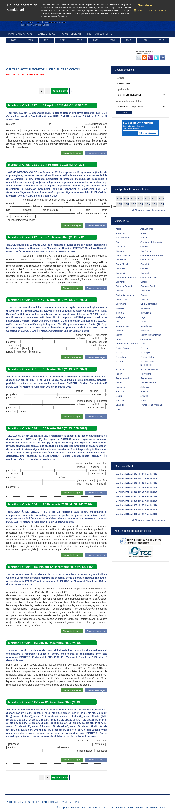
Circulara (120, 251)
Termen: (120, 78)
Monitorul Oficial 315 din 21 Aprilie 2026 (136, 478)
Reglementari (122, 378)
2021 (95, 40)
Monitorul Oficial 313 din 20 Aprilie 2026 (136, 496)
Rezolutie (120, 387)
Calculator (121, 246)
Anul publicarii (72, 33)
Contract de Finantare (126, 277)
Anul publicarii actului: (129, 101)
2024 (46, 40)
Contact (162, 807)
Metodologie (146, 326)
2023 (62, 40)
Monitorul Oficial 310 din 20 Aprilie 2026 (136, 483)
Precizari (120, 352)
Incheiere (145, 308)
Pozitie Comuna (123, 348)
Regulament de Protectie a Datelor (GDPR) (105, 5)
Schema (144, 387)
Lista (118, 321)
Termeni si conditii (124, 807)
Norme (119, 335)
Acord (118, 229)
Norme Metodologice (150, 335)
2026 (13, 40)
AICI (117, 13)
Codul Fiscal (146, 259)
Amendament (122, 237)
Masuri (143, 321)
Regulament (146, 378)
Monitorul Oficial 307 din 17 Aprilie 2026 (136, 505)
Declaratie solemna (125, 295)
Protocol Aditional (149, 369)
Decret (143, 295)
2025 (30, 40)
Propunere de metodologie (147, 363)
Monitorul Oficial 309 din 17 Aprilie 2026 (136, 514)
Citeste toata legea (72, 153)
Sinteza (144, 391)
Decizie (119, 290)
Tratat (118, 409)
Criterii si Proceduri (125, 286)
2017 (161, 40)
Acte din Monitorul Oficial (23, 802)
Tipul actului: (123, 89)
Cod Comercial (123, 255)
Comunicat (121, 268)
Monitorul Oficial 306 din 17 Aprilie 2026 (136, 500)
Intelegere (120, 317)
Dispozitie (145, 299)
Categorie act (47, 33)
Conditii (144, 268)
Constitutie (121, 273)
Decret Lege (122, 299)
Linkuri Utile (107, 807)
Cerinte (144, 246)
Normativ (144, 330)
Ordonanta (145, 339)
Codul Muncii (122, 264)
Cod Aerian (145, 251)
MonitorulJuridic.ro (91, 807)
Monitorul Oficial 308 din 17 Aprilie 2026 (136, 509)
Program (120, 361)
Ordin (118, 339)
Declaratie (145, 290)
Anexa (143, 237)
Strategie (120, 405)
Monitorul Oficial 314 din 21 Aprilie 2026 (136, 474)
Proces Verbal (147, 357)
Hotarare (120, 308)
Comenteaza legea (96, 153)
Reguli (119, 382)
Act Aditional (146, 229)
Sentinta (120, 391)
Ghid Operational (148, 304)
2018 (144, 40)
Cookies (139, 807)
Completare (146, 264)
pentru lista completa (150, 210)
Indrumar (120, 313)
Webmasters (150, 807)
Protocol (120, 369)
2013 (161, 204)
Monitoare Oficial (20, 33)
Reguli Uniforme (148, 382)
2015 (147, 204)
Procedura (121, 357)
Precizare (145, 348)
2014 (154, 204)
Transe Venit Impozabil (151, 405)
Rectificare (145, 374)
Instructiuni (145, 313)
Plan (142, 343)
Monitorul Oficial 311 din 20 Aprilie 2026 (136, 487)
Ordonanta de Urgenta (127, 343)
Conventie (121, 282)
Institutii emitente (99, 33)
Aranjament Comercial (151, 242)
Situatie (144, 396)
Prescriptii (145, 352)
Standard (120, 400)
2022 (79, 40)
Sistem (119, 396)
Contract (144, 273)
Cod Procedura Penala (151, 255)
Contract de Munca (149, 277)
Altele (143, 233)
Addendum (121, 233)
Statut (143, 400)
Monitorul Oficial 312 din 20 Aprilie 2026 (136, 492)
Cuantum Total (147, 286)
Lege (142, 317)
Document (121, 304)
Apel (118, 242)
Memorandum (122, 326)
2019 (128, 40)
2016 (140, 204)
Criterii (143, 282)
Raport (119, 374)
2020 (112, 40)
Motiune (119, 330)
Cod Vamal (121, 259)
